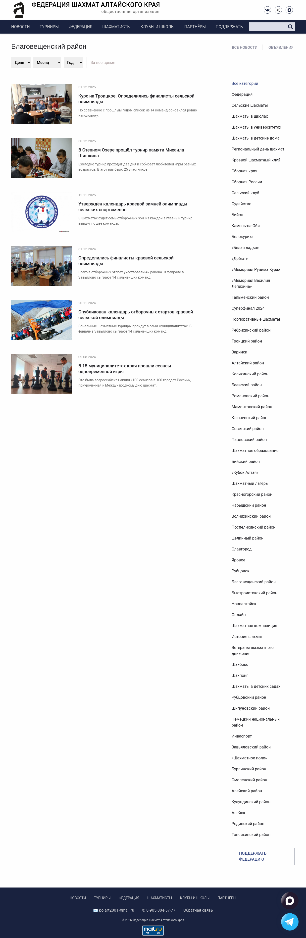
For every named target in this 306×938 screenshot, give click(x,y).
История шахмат (247, 636)
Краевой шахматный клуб (256, 160)
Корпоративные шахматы (256, 319)
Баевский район (247, 385)
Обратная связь (198, 910)
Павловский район (249, 439)
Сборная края (244, 171)
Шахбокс (240, 664)
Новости (20, 26)
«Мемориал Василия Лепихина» (251, 283)
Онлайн (239, 614)
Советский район (248, 428)
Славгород (242, 549)
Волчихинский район (251, 516)
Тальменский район (250, 297)
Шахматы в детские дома (256, 138)
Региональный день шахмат (258, 149)
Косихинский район (250, 374)
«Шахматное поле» (249, 758)
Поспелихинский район (253, 527)
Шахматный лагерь (250, 483)
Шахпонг (240, 675)
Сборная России (247, 182)
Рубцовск (240, 571)
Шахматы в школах (250, 116)
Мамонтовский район (252, 406)
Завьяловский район (251, 747)
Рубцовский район (249, 697)
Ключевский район (249, 417)
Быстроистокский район (254, 593)
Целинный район (247, 538)
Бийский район (246, 461)
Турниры (49, 26)
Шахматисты (116, 26)
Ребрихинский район (251, 330)
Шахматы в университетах (256, 127)
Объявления (281, 47)
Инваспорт (242, 736)
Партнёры (195, 26)
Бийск (237, 214)
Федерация (80, 26)
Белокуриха (243, 236)
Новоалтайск (244, 603)
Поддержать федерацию (252, 856)
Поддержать (229, 26)
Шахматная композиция (254, 625)
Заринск (239, 352)
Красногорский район (252, 494)
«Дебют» (240, 258)
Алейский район (247, 791)
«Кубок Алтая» (245, 472)
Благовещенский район (254, 582)
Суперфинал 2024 (248, 308)
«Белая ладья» (245, 247)
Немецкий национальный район (256, 722)
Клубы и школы (157, 26)
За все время (103, 62)
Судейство (241, 203)
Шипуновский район (251, 708)
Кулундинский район (251, 801)
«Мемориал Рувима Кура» (256, 269)
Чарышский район (249, 505)
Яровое (238, 560)
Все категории (245, 83)
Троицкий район (247, 341)
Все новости (244, 47)
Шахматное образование (255, 450)
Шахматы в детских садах (256, 686)
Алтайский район (248, 363)
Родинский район (248, 823)
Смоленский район (249, 780)
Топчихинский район (251, 834)
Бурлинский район (249, 769)
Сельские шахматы (250, 105)
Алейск (238, 812)
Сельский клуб (245, 193)
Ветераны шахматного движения (253, 650)
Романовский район (250, 396)
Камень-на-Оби (246, 225)
